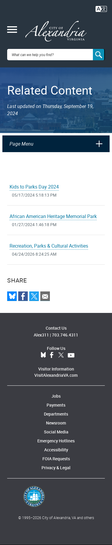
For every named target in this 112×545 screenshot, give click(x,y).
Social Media (56, 432)
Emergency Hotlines (56, 441)
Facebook (51, 355)
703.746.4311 (65, 335)
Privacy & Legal (56, 467)
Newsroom (56, 423)
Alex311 (41, 335)
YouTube (71, 355)
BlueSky (43, 355)
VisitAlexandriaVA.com (56, 375)
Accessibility (56, 450)
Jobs (56, 396)
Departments (56, 414)
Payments (56, 405)
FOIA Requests (56, 458)
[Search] (99, 54)
